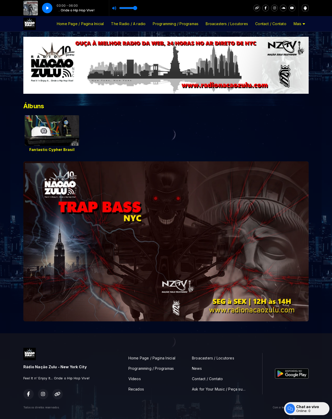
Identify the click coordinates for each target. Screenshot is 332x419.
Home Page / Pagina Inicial (80, 23)
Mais (299, 23)
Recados (136, 389)
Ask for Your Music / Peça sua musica (221, 389)
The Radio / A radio (128, 23)
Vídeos (134, 379)
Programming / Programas (175, 23)
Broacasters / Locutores (227, 23)
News (197, 368)
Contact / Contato (270, 23)
